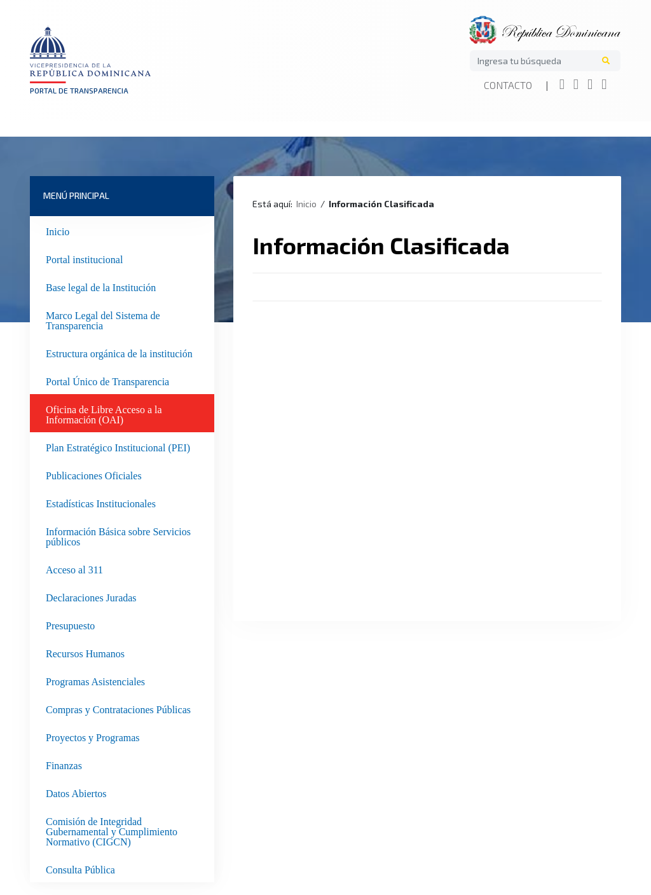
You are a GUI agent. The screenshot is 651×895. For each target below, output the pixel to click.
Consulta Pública (80, 868)
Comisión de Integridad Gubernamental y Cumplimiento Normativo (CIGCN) (111, 830)
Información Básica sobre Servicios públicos (118, 535)
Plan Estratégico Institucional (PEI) (118, 446)
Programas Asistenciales (95, 680)
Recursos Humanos (85, 652)
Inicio (57, 230)
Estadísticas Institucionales (101, 502)
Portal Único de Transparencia (107, 380)
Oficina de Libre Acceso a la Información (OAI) (104, 413)
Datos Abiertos (76, 792)
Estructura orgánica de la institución (119, 352)
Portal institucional (84, 258)
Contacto (508, 85)
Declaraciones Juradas (91, 596)
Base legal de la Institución (101, 286)
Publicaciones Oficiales (94, 474)
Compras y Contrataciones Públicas (118, 708)
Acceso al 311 (74, 568)
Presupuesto (70, 624)
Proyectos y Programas (93, 736)
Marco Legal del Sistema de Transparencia (103, 319)
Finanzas (64, 764)
